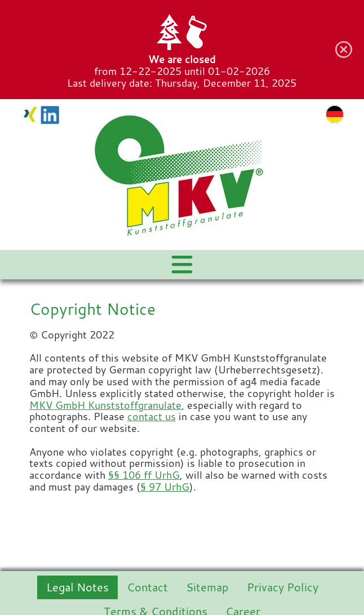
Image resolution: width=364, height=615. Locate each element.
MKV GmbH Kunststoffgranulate (105, 405)
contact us (151, 416)
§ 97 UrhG (164, 486)
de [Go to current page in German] (335, 114)
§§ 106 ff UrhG (144, 475)
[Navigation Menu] (182, 264)
